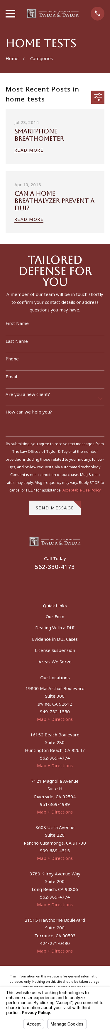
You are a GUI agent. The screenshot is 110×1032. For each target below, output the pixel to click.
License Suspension (55, 650)
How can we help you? (29, 411)
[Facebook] (48, 583)
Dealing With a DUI (55, 628)
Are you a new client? (28, 394)
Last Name (17, 341)
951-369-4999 (55, 804)
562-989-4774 (55, 758)
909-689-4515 (55, 850)
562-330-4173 (55, 567)
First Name (17, 323)
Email (11, 376)
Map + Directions (55, 719)
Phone (12, 358)
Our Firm (55, 616)
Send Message (58, 506)
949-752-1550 (55, 711)
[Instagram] (62, 583)
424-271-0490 (55, 943)
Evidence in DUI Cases (55, 639)
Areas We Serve (55, 662)
